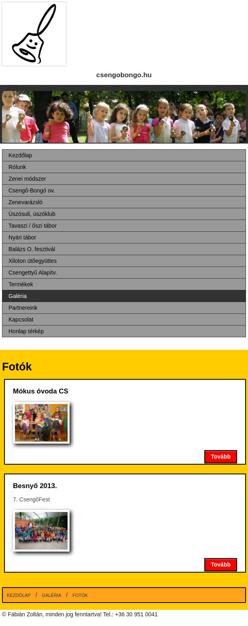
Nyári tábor (22, 237)
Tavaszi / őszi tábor (32, 225)
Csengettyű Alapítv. (32, 272)
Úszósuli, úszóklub (31, 214)
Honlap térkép (26, 331)
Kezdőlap (20, 155)
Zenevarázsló (25, 202)
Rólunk (17, 167)
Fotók (80, 595)
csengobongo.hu (124, 75)
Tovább (221, 456)
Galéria (17, 296)
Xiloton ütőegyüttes (32, 261)
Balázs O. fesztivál (31, 249)
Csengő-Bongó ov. (31, 190)
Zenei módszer (27, 179)
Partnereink (23, 308)
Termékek (20, 284)
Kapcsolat (20, 319)
